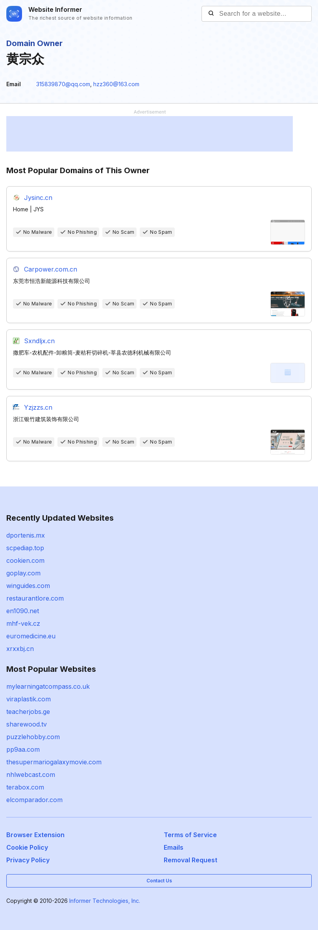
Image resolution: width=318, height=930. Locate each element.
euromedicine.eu (30, 636)
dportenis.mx (25, 535)
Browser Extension (35, 835)
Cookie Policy (27, 847)
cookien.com (25, 560)
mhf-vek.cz (23, 623)
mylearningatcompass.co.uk (48, 686)
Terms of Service (190, 835)
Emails (173, 847)
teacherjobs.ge (28, 712)
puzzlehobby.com (33, 737)
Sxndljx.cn (39, 341)
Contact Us (159, 881)
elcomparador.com (34, 800)
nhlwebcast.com (30, 774)
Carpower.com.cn (50, 269)
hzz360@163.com (116, 84)
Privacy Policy (28, 860)
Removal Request (190, 860)
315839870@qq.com (63, 84)
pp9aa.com (23, 749)
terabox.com (25, 787)
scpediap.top (25, 548)
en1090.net (22, 611)
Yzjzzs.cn (38, 407)
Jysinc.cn (38, 198)
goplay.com (23, 573)
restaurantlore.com (35, 598)
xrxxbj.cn (20, 649)
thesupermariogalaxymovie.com (54, 762)
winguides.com (28, 586)
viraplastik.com (28, 699)
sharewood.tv (26, 724)
